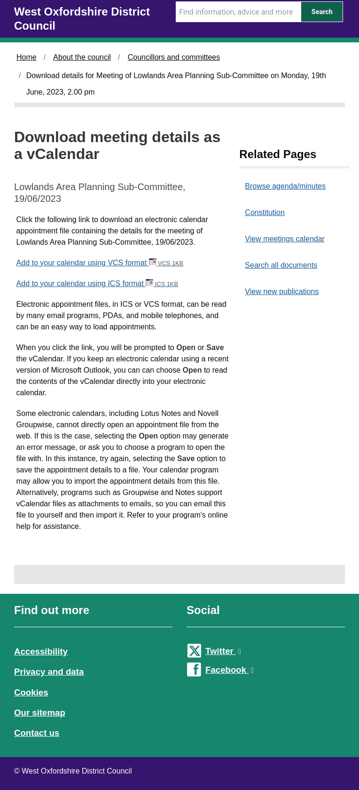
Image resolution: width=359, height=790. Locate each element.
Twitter (223, 651)
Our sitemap (39, 713)
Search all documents (281, 265)
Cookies (31, 692)
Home (26, 57)
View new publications (282, 291)
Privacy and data (49, 672)
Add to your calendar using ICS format (97, 283)
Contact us (36, 733)
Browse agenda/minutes (285, 186)
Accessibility (41, 651)
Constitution (265, 212)
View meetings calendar (285, 239)
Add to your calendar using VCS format (100, 263)
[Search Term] (238, 11)
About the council (82, 57)
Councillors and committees (174, 57)
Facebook (229, 670)
